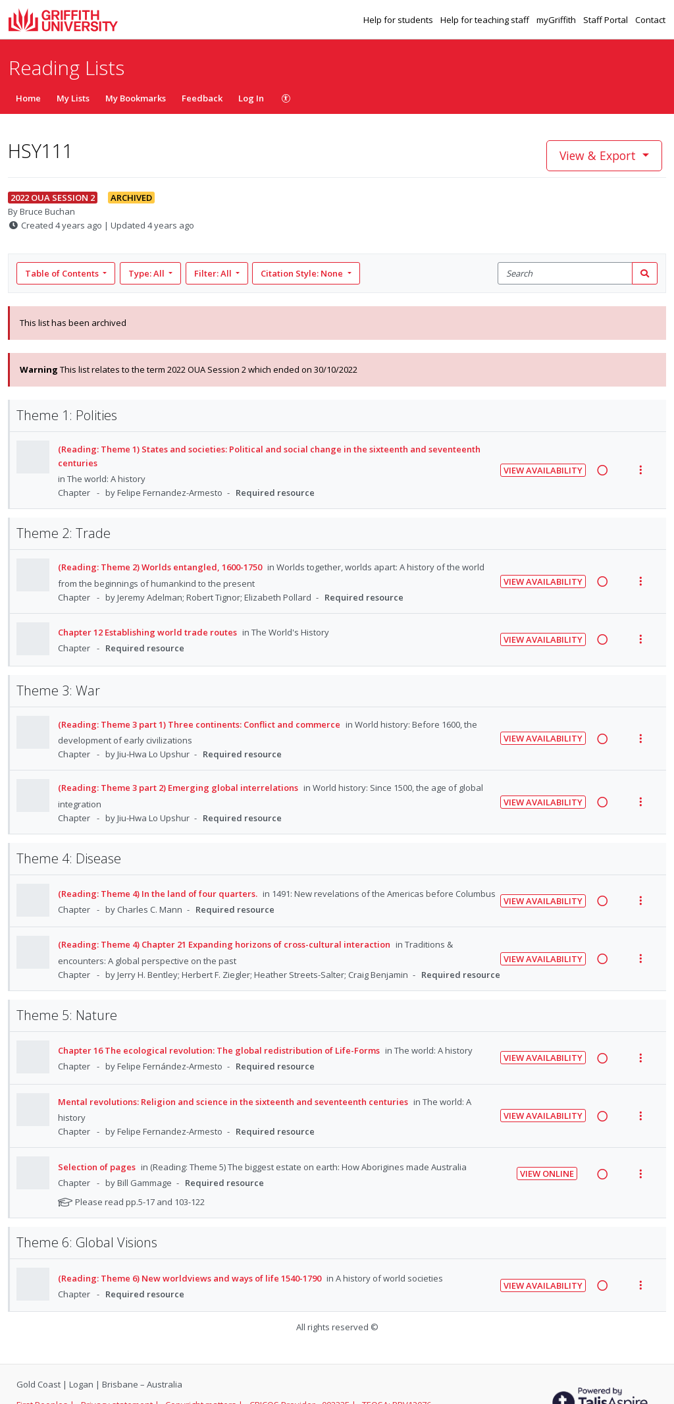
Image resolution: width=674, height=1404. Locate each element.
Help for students (399, 20)
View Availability (543, 470)
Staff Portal (606, 20)
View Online (547, 1173)
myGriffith (557, 20)
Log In (251, 98)
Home (28, 98)
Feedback (202, 98)
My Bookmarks (135, 98)
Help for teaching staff (485, 20)
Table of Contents (63, 273)
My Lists (73, 98)
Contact (650, 20)
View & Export (599, 155)
